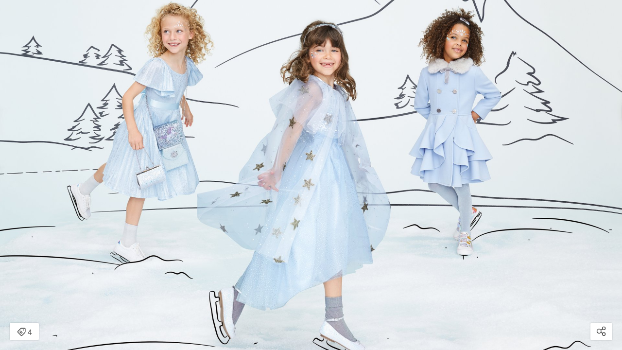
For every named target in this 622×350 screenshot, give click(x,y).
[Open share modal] (601, 331)
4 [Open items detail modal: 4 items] (24, 332)
